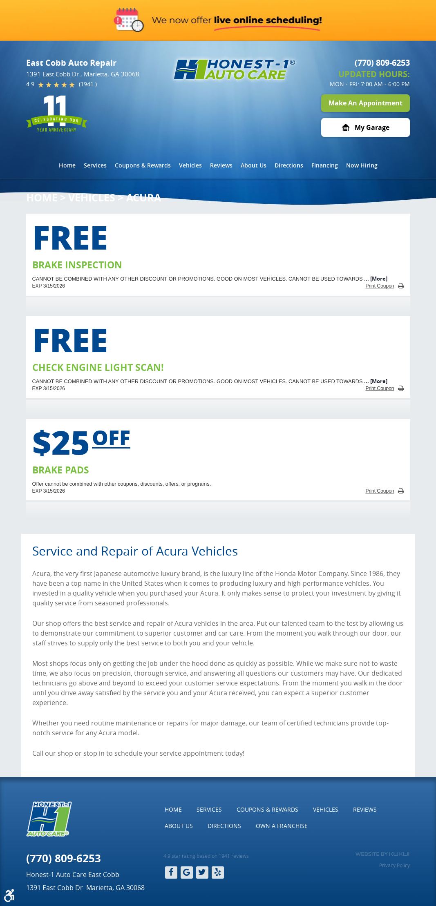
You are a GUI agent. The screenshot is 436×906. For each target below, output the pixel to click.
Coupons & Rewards (143, 165)
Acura (143, 197)
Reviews (221, 165)
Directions (289, 165)
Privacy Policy (394, 865)
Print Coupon (379, 286)
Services (95, 165)
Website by (382, 854)
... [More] (375, 278)
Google (187, 872)
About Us (253, 165)
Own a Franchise (282, 826)
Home (67, 165)
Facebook (171, 872)
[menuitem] (67, 165)
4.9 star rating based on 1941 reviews (206, 855)
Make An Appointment (365, 102)
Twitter (202, 872)
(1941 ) (88, 84)
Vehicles (190, 165)
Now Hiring (362, 165)
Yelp (218, 872)
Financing (324, 165)
